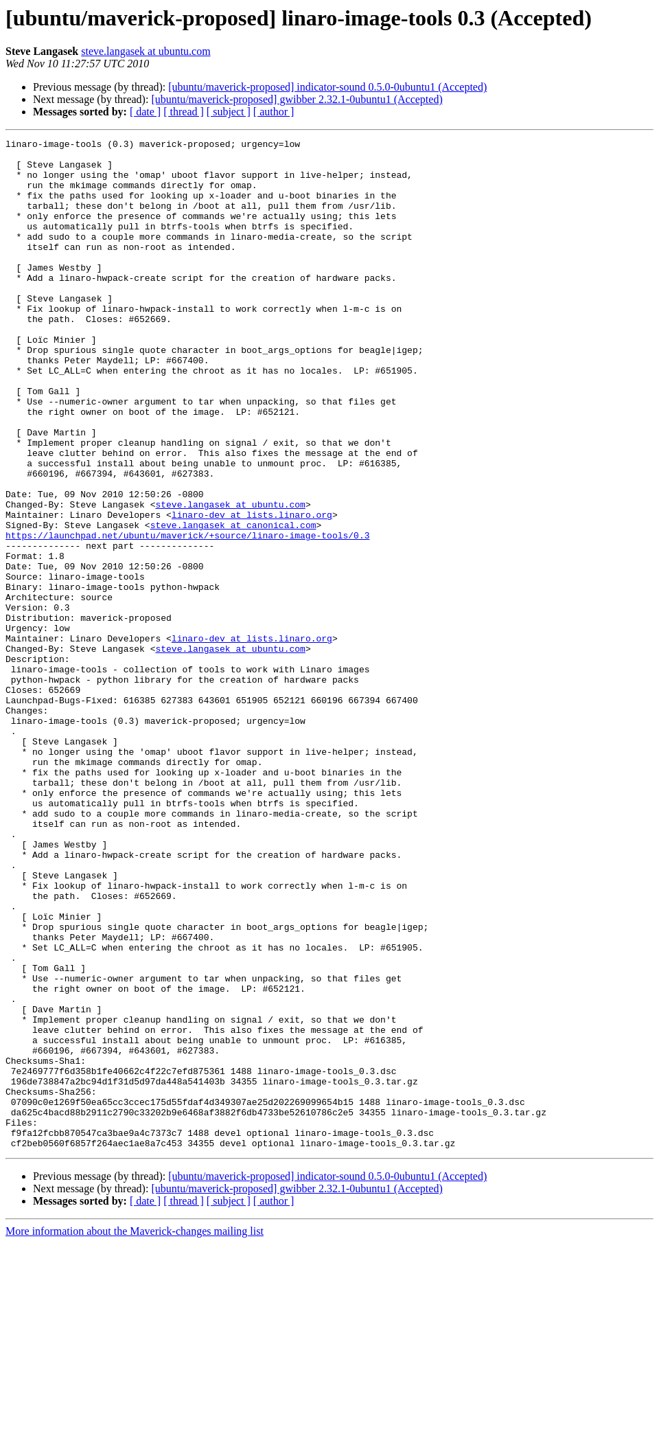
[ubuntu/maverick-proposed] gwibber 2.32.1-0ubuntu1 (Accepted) (296, 99)
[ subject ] (229, 111)
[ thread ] (183, 111)
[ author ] (273, 111)
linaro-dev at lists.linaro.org (252, 590)
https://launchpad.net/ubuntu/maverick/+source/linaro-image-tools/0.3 (187, 615)
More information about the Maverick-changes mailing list (134, 1433)
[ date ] (145, 111)
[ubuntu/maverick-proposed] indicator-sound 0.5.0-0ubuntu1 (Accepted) (327, 87)
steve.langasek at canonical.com (233, 603)
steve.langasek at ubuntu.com (145, 51)
